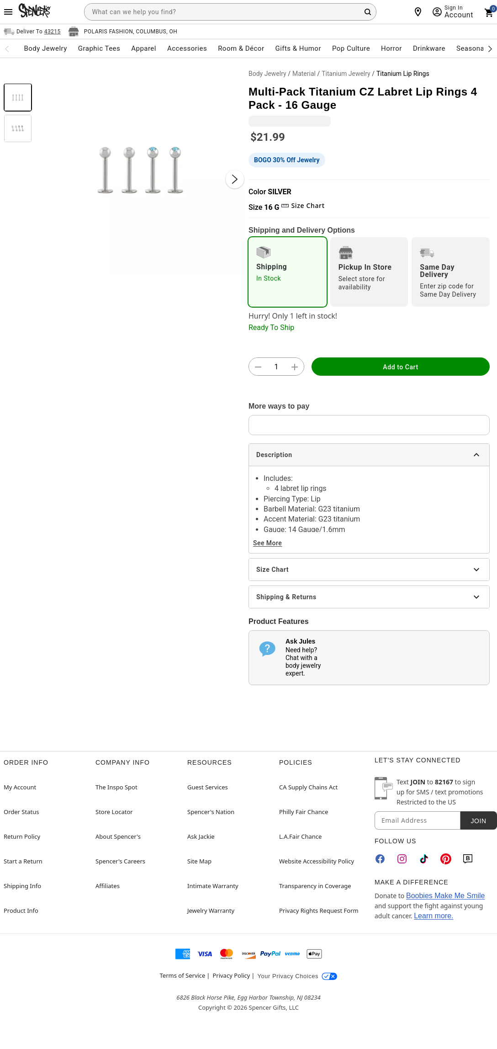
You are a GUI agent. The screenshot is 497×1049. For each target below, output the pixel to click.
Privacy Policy (231, 975)
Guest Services (207, 787)
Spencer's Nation (210, 812)
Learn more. (433, 916)
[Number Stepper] (276, 367)
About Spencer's (118, 836)
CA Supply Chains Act (308, 787)
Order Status (21, 812)
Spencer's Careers (120, 861)
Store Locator (114, 812)
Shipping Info (22, 886)
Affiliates (107, 886)
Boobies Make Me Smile (445, 896)
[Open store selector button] (123, 31)
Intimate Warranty (212, 886)
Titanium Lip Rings (402, 73)
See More (267, 543)
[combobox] (230, 12)
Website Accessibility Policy (316, 861)
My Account (20, 787)
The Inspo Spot (116, 787)
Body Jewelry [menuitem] (45, 48)
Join (478, 821)
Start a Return (23, 861)
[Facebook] (380, 859)
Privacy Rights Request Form (319, 910)
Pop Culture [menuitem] (351, 48)
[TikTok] (423, 859)
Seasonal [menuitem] (471, 48)
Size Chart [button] (302, 205)
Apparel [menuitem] (143, 48)
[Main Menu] (8, 12)
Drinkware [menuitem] (429, 48)
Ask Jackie (201, 836)
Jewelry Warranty (210, 910)
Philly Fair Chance (303, 812)
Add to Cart (400, 367)
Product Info (21, 910)
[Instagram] (402, 859)
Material (304, 73)
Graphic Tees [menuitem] (99, 48)
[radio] (287, 272)
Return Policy (22, 836)
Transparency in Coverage (315, 886)
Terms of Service (183, 975)
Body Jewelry (267, 73)
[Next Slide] (235, 179)
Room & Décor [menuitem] (241, 48)
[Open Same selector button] (32, 31)
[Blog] (467, 859)
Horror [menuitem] (391, 48)
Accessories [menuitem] (187, 48)
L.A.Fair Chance (300, 836)
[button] (140, 170)
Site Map (199, 861)
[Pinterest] (445, 859)
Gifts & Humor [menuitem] (298, 48)
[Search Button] (368, 12)
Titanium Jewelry (346, 73)
